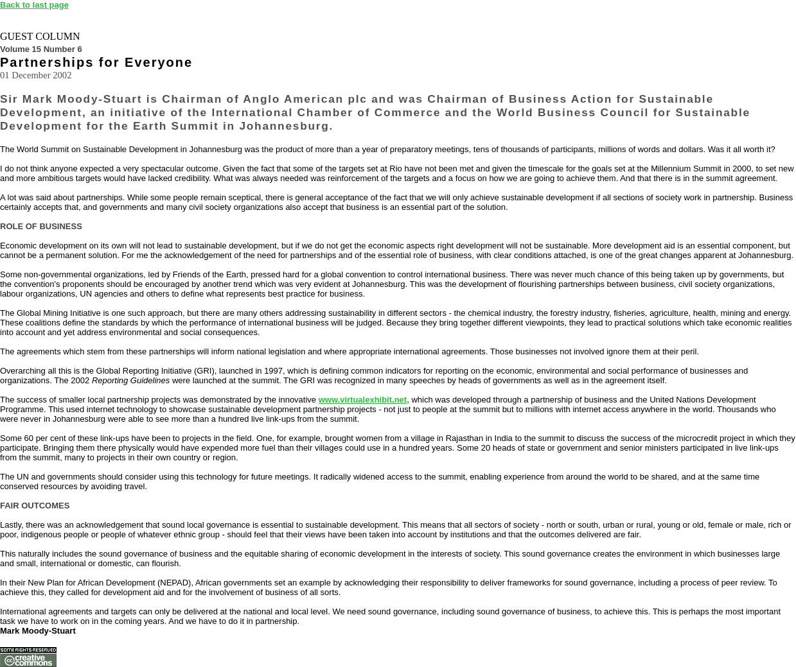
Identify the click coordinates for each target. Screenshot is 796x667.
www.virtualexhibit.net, (364, 399)
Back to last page (34, 5)
